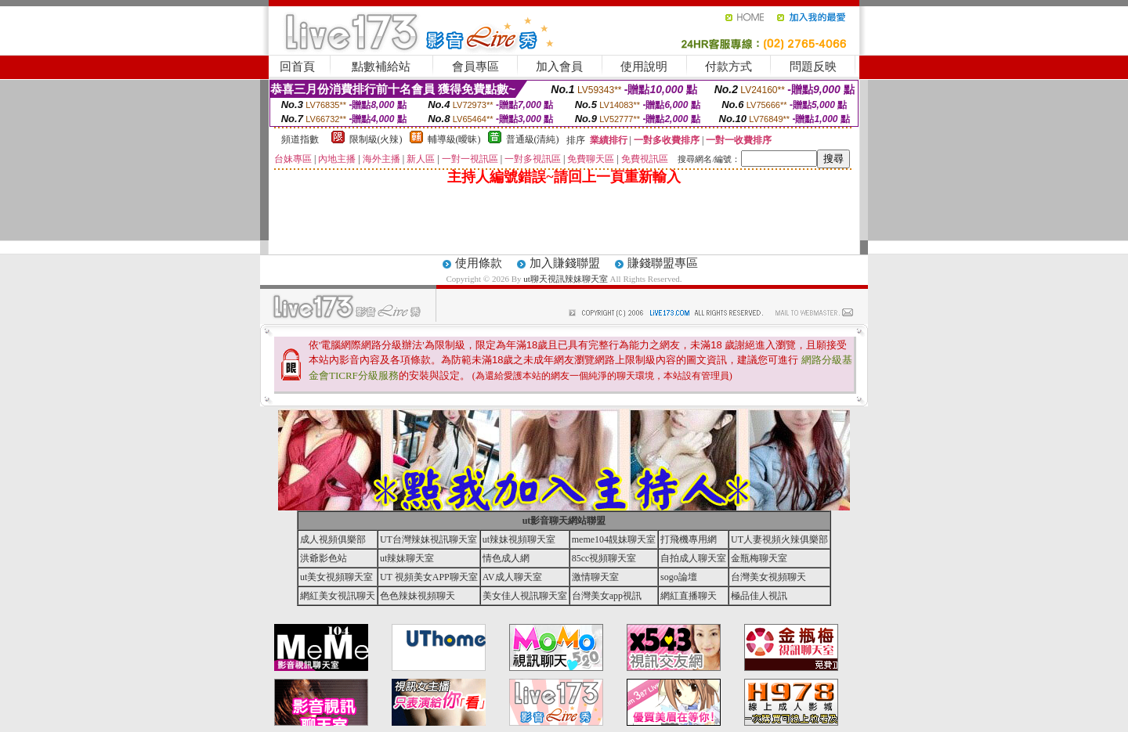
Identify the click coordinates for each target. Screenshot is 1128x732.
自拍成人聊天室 (693, 558)
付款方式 (728, 66)
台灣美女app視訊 (607, 595)
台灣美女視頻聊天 (768, 577)
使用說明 (643, 66)
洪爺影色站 (323, 558)
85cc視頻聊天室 (604, 558)
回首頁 (297, 66)
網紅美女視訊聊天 (337, 595)
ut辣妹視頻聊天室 (519, 539)
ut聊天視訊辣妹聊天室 (565, 278)
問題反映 (813, 66)
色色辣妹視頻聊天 (417, 595)
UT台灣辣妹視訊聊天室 (428, 539)
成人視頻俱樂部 (333, 539)
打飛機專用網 (688, 539)
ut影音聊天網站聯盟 (564, 520)
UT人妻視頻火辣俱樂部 (779, 539)
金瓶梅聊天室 (759, 558)
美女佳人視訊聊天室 (525, 595)
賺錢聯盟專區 (662, 263)
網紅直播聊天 (688, 595)
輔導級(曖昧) (454, 139)
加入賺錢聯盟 (565, 263)
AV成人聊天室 (512, 577)
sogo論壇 (678, 577)
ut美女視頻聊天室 (336, 577)
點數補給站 (381, 66)
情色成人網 (506, 558)
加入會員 (559, 66)
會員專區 (475, 66)
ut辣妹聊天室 (407, 558)
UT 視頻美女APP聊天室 (429, 577)
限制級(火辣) (376, 139)
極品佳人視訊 (759, 595)
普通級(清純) (532, 139)
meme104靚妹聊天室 (614, 539)
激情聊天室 (595, 577)
